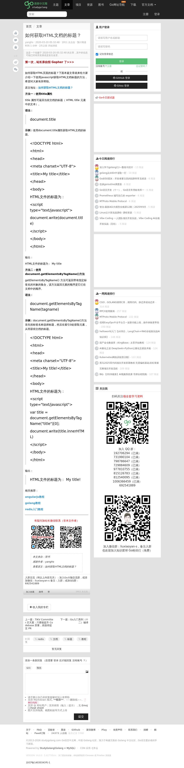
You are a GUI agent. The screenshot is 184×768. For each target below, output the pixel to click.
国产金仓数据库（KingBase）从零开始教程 (122, 342)
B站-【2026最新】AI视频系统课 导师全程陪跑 (123, 374)
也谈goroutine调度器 (111, 184)
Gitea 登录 (121, 85)
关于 (28, 730)
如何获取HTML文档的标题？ (55, 87)
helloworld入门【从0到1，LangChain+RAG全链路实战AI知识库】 (130, 334)
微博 (41, 592)
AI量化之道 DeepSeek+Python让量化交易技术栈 (125, 348)
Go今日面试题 (107, 97)
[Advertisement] (122, 127)
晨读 (63, 730)
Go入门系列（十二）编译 (79, 621)
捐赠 (145, 730)
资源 (90, 4)
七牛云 (94, 748)
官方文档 (149, 4)
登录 (157, 14)
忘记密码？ (141, 66)
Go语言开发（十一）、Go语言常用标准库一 (122, 190)
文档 (54, 639)
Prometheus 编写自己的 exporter (117, 195)
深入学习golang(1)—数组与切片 (116, 167)
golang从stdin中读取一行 (113, 173)
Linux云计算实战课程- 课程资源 (116, 212)
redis (39, 639)
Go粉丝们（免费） (140, 550)
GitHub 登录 (121, 77)
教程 (82, 639)
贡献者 (51, 730)
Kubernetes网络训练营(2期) (115, 357)
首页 (29, 26)
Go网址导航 (118, 3)
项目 (78, 4)
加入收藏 (30, 592)
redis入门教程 (34, 509)
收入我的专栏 (39, 607)
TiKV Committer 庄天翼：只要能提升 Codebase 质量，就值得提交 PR (39, 624)
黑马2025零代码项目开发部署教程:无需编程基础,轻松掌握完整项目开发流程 (129, 366)
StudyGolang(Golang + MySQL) (57, 748)
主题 (56, 4)
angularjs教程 (34, 496)
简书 (47, 556)
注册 (146, 14)
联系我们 (132, 730)
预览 (39, 668)
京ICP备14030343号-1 (38, 762)
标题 (68, 639)
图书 (101, 4)
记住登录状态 (104, 54)
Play (104, 730)
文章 (67, 4)
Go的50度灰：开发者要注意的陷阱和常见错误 (123, 178)
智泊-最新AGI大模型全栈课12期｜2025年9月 (123, 207)
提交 (81, 716)
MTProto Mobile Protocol (113, 201)
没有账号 (77, 660)
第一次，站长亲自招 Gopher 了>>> (49, 62)
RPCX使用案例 (107, 311)
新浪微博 (90, 730)
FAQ (39, 730)
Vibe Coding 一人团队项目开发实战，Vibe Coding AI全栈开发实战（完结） (130, 221)
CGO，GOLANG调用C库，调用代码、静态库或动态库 (127, 302)
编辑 (28, 668)
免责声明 (117, 730)
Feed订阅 (39, 733)
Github (75, 730)
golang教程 (33, 503)
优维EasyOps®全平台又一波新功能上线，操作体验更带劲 (129, 322)
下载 (133, 4)
